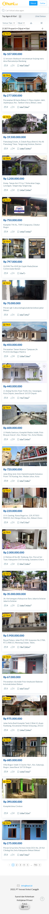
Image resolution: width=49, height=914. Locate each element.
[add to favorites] (44, 33)
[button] (20, 16)
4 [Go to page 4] (24, 864)
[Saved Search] (32, 23)
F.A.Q (24, 904)
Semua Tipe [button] (7, 23)
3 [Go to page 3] (20, 864)
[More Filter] (42, 23)
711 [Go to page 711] (35, 864)
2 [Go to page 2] (16, 864)
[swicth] (24, 907)
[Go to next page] (39, 865)
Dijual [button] (20, 23)
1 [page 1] (13, 864)
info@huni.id (26, 885)
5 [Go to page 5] (27, 864)
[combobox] (24, 10)
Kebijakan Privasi (24, 900)
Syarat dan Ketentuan (24, 896)
